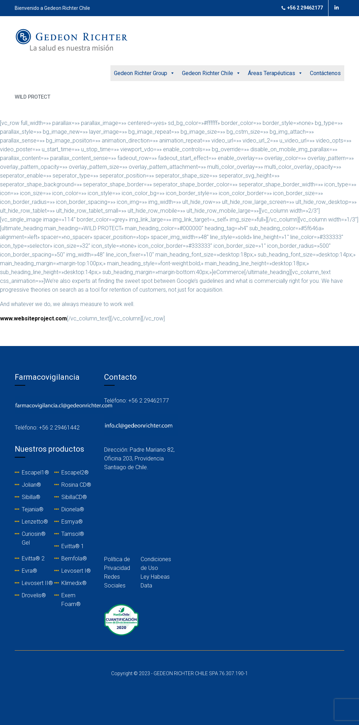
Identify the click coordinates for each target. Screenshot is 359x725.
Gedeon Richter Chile (211, 73)
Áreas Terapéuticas (275, 73)
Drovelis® (34, 595)
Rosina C (72, 484)
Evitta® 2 (33, 558)
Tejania (30, 509)
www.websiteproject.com (33, 318)
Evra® (29, 570)
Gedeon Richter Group (144, 73)
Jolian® (31, 484)
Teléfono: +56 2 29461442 (47, 427)
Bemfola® (74, 558)
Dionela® (72, 509)
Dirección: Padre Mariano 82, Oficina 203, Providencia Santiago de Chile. (139, 458)
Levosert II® (37, 583)
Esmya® (72, 521)
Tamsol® (72, 534)
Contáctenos (325, 73)
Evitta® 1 (72, 546)
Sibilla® (31, 497)
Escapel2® (75, 472)
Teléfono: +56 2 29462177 (136, 400)
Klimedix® (74, 583)
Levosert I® (76, 570)
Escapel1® (35, 472)
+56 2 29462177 (302, 8)
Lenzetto (32, 521)
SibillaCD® (74, 497)
